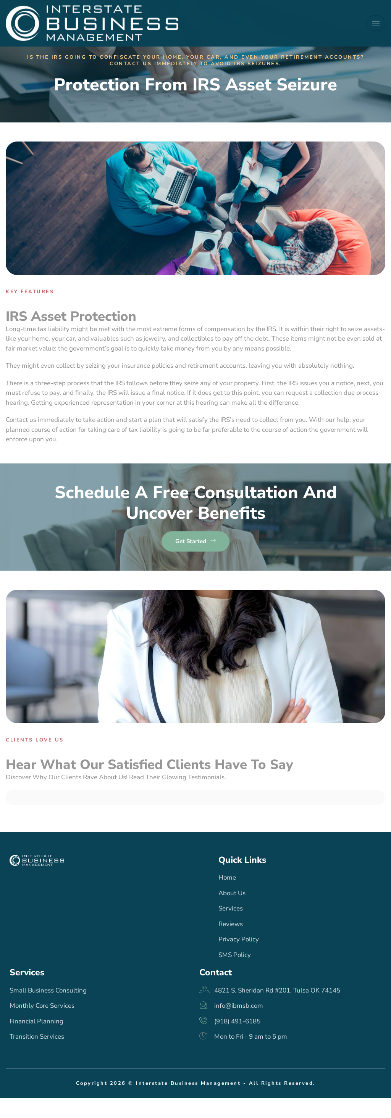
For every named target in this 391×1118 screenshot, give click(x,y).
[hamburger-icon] (375, 21)
